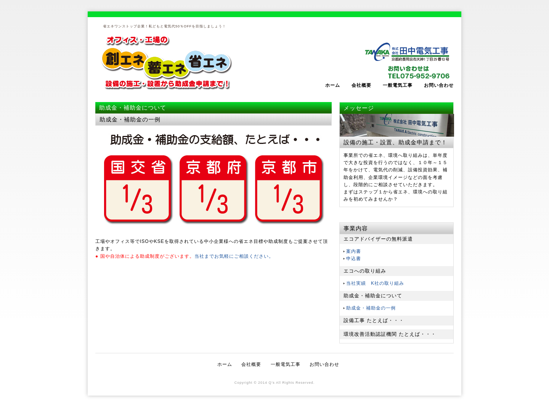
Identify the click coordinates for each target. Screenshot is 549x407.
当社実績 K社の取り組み (375, 283)
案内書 (353, 251)
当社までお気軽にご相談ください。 (234, 256)
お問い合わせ (439, 85)
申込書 (353, 258)
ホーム (332, 85)
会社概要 (361, 85)
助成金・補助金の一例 (371, 308)
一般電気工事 (398, 85)
